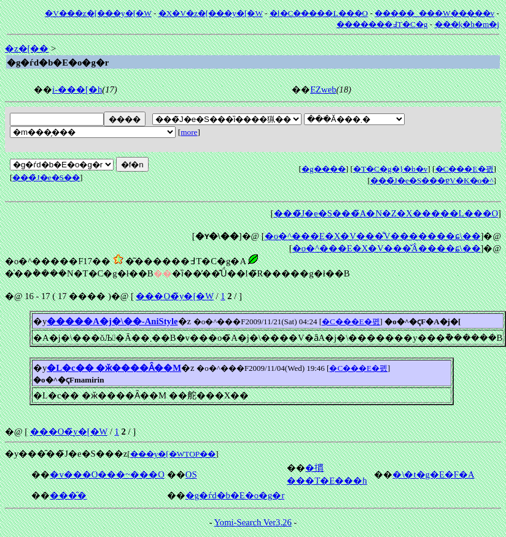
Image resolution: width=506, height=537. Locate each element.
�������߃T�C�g (382, 24)
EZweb (323, 89)
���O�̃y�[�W (174, 296)
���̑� (68, 495)
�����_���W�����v (434, 13)
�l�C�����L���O (319, 13)
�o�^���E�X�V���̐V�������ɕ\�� (373, 236)
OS (191, 474)
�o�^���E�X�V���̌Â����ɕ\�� (386, 248)
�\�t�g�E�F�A (433, 474)
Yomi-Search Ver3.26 (253, 522)
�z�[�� (27, 48)
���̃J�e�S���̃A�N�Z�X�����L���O (386, 213)
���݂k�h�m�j (467, 24)
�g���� (324, 168)
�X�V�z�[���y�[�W (210, 13)
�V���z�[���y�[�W (98, 13)
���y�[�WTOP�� (173, 454)
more (189, 132)
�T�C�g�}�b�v (390, 168)
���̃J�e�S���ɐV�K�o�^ (432, 180)
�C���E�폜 (464, 168)
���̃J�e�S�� (46, 177)
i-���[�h (77, 89)
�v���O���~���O (107, 474)
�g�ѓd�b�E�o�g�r (235, 495)
